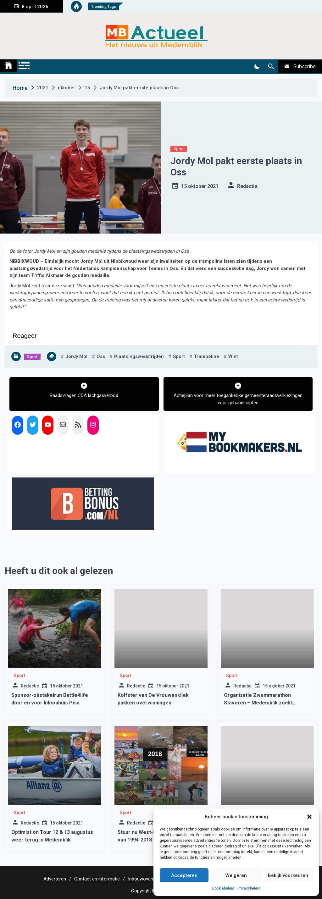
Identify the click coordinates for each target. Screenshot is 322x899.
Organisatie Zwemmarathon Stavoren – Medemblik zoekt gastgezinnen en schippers (258, 702)
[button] (309, 817)
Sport (179, 148)
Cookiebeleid (223, 888)
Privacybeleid (248, 888)
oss (101, 356)
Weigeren (236, 875)
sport (179, 356)
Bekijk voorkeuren (288, 875)
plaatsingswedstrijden (139, 356)
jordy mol (76, 356)
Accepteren (184, 875)
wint (233, 356)
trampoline (206, 356)
